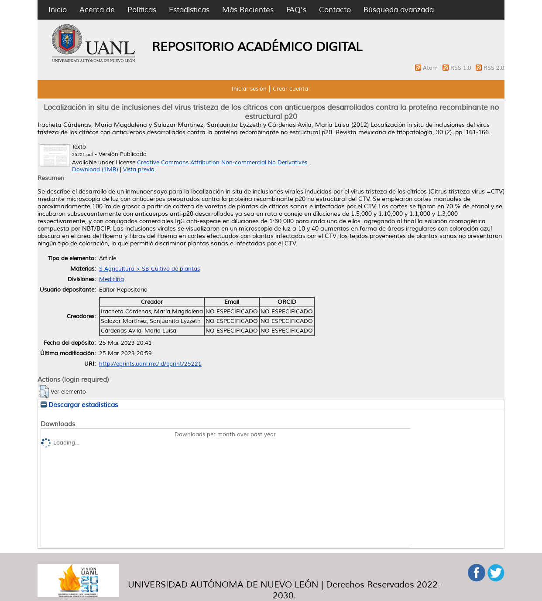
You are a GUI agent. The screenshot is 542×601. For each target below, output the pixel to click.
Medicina (111, 279)
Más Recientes (248, 9)
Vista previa (138, 169)
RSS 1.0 (461, 68)
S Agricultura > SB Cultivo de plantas (149, 268)
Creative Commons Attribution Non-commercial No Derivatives (222, 162)
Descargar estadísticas (79, 405)
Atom (431, 68)
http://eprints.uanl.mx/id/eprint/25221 (150, 363)
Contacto (335, 9)
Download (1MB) (95, 169)
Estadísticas (189, 9)
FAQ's (296, 9)
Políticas (141, 9)
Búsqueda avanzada (399, 9)
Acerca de (97, 9)
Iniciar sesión (249, 88)
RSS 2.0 (494, 68)
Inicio (57, 9)
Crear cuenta (290, 88)
